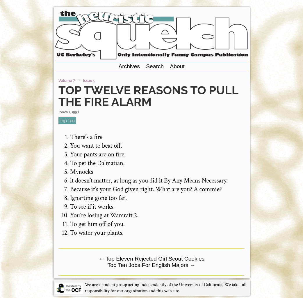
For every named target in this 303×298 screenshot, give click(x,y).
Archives (129, 66)
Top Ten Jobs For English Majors (152, 265)
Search (155, 66)
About (177, 66)
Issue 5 (89, 80)
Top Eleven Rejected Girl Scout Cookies (151, 259)
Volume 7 (66, 80)
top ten (67, 120)
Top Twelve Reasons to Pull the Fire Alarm (148, 96)
